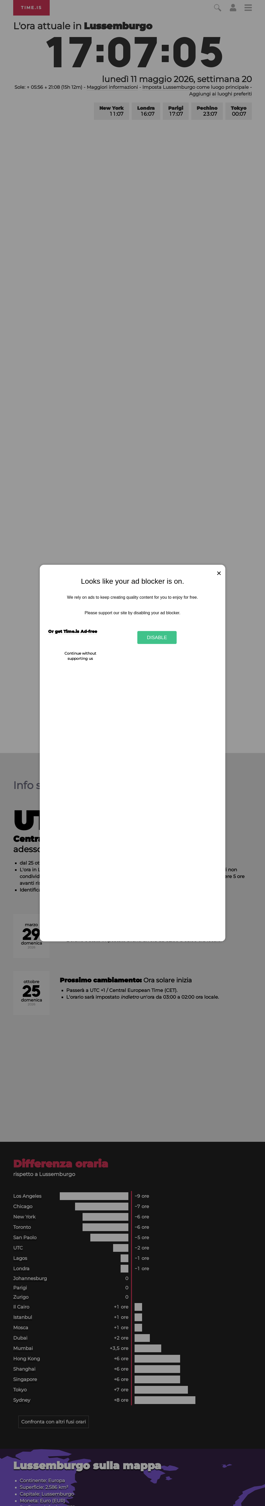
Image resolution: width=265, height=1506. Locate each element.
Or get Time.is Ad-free (72, 631)
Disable (157, 637)
